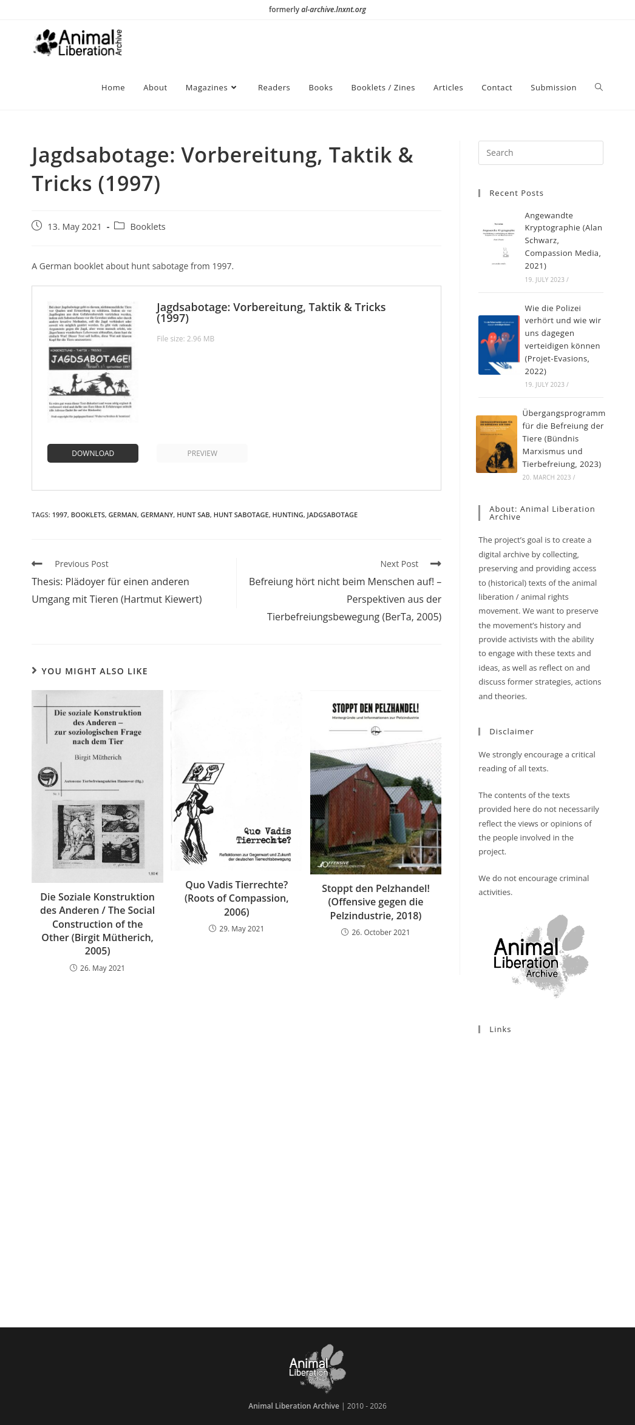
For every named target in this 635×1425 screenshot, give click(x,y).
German (123, 514)
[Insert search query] (540, 153)
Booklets (147, 226)
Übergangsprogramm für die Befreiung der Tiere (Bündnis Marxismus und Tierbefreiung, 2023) (564, 438)
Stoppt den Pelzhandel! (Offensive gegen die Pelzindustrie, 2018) (376, 902)
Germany (157, 514)
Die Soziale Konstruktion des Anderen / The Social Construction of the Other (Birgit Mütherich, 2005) (97, 924)
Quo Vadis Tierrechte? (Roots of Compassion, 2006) (237, 898)
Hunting (288, 514)
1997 (59, 514)
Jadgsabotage (332, 514)
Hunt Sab (193, 514)
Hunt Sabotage (241, 514)
